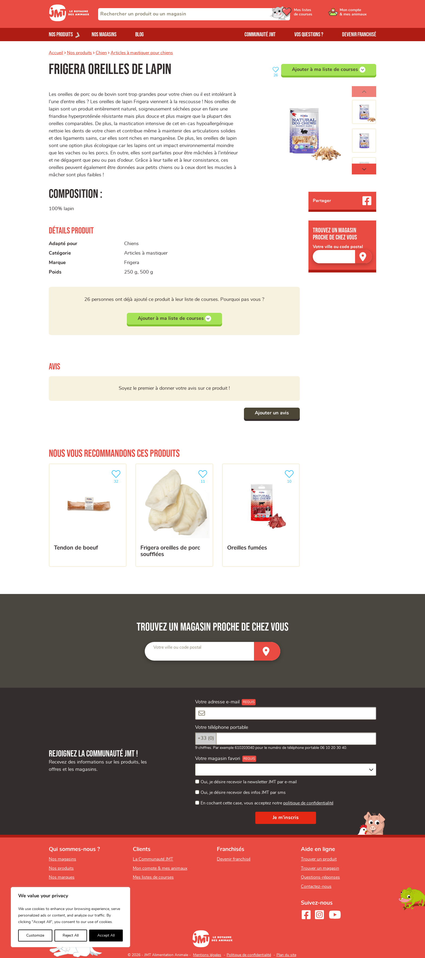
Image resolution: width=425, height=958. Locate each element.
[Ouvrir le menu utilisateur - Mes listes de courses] (316, 14)
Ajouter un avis (272, 413)
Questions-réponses (320, 877)
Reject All (71, 935)
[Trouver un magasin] (363, 256)
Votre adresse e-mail (217, 702)
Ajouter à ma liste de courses (328, 70)
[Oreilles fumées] (261, 515)
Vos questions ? (308, 34)
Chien (101, 53)
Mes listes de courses (153, 877)
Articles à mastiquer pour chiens (142, 53)
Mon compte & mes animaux (160, 868)
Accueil (56, 53)
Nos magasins (104, 34)
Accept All (106, 935)
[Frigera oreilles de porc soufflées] (174, 515)
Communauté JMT (260, 34)
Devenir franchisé (359, 34)
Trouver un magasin (320, 868)
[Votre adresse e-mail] (285, 713)
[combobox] (194, 14)
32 (117, 476)
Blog (139, 34)
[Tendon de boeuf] (88, 515)
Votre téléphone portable (221, 727)
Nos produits (79, 53)
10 (290, 476)
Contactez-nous (316, 886)
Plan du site (286, 955)
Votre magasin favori (217, 758)
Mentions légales (207, 955)
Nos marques (62, 877)
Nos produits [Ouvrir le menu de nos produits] (61, 34)
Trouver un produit (319, 859)
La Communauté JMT (153, 859)
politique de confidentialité (308, 803)
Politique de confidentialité (249, 955)
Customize (35, 935)
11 (203, 476)
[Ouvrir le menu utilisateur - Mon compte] (358, 14)
